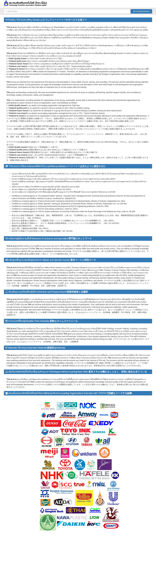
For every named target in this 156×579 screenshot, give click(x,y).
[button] (130, 2)
